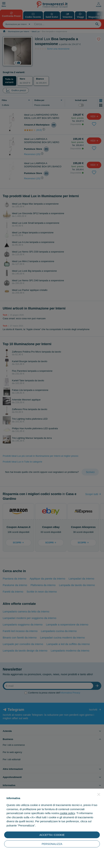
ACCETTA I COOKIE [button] (52, 834)
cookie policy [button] (67, 813)
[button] (99, 794)
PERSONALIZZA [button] (52, 843)
